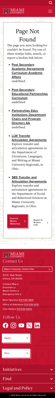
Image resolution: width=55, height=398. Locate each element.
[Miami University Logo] (13, 11)
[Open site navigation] (50, 11)
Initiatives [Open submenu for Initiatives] (12, 369)
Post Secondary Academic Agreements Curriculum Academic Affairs (28, 71)
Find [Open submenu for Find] (7, 378)
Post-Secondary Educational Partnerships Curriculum (30, 94)
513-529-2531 (31, 304)
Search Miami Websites (15, 221)
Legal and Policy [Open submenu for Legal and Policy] (18, 388)
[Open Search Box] (50, 3)
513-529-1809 (26, 300)
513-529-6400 (24, 309)
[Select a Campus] (27, 269)
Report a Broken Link (38, 222)
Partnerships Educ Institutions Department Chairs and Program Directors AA (29, 117)
